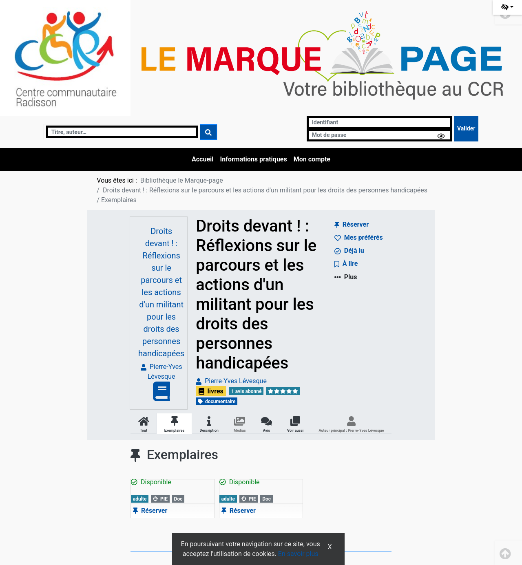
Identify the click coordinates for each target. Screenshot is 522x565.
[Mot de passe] (379, 135)
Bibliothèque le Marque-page (181, 180)
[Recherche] (122, 132)
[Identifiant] (379, 122)
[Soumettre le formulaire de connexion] (466, 128)
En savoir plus (298, 554)
